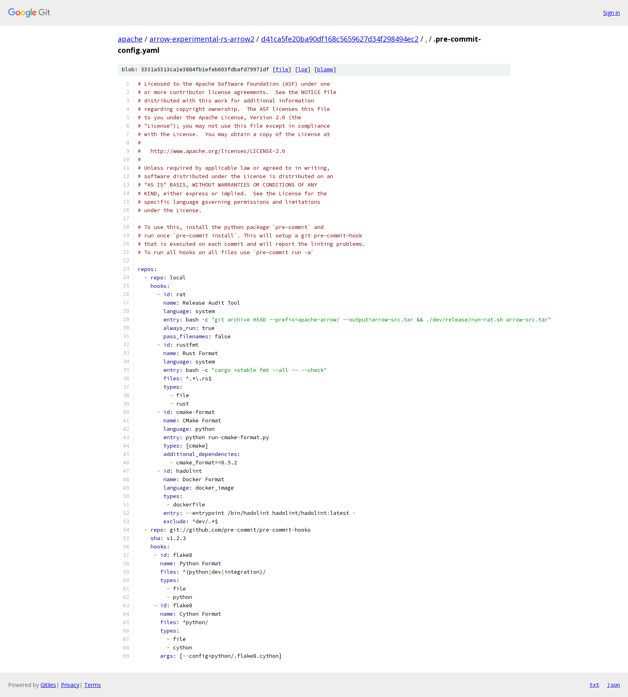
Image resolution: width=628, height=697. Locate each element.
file (282, 69)
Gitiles (48, 685)
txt (594, 684)
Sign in (611, 12)
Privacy (70, 685)
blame (325, 69)
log (303, 69)
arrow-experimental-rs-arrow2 (201, 39)
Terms (92, 685)
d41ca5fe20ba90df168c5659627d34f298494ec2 (340, 39)
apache (130, 39)
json (613, 684)
